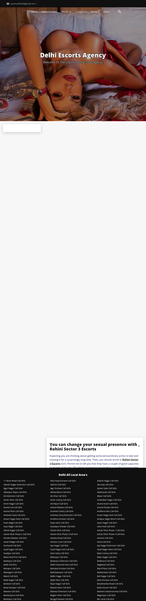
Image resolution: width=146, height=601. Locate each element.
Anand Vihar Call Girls (14, 511)
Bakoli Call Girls (11, 576)
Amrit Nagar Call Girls (14, 504)
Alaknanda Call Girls (106, 492)
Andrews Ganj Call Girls (14, 515)
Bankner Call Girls (12, 584)
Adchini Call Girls (58, 485)
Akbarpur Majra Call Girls (15, 492)
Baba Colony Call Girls (107, 553)
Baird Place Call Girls (106, 568)
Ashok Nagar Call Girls (14, 530)
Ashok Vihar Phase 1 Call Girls (111, 530)
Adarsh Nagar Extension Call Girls (19, 485)
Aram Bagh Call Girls (13, 523)
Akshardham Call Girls (60, 492)
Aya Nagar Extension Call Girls (111, 545)
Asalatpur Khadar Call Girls (62, 526)
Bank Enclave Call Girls (107, 580)
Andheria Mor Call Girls (107, 511)
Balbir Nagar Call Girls (60, 576)
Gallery (95, 11)
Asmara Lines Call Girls (60, 542)
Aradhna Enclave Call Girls (62, 519)
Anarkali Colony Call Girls (61, 511)
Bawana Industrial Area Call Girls (112, 591)
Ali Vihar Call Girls (58, 496)
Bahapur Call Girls (12, 568)
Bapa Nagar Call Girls (60, 584)
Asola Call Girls (104, 542)
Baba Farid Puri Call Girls (15, 557)
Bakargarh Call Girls (13, 572)
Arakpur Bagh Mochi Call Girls (111, 519)
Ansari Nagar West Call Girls (16, 519)
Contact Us (81, 11)
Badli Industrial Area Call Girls (64, 565)
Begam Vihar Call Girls (60, 595)
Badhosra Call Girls (106, 561)
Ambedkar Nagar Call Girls (109, 500)
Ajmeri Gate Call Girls (107, 488)
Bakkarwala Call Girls (106, 572)
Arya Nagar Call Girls (13, 526)
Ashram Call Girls (105, 538)
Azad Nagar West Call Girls (109, 549)
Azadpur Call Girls (12, 553)
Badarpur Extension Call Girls (63, 561)
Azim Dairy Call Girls (59, 553)
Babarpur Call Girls (59, 557)
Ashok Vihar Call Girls (60, 530)
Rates (106, 11)
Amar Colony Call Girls (60, 500)
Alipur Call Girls (104, 496)
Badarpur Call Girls (12, 561)
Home (34, 11)
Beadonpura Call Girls (14, 595)
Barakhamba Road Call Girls (110, 584)
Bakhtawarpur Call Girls (61, 572)
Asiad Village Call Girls (14, 542)
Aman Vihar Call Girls (13, 500)
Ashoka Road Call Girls (60, 538)
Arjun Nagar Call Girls (107, 523)
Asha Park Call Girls (106, 526)
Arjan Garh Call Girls (59, 523)
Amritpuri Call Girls (59, 504)
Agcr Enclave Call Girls (60, 488)
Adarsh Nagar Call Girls (107, 481)
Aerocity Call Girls (105, 485)
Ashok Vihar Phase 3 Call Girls (64, 534)
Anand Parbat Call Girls (107, 507)
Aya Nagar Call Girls (59, 545)
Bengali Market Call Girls (61, 599)
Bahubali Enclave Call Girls (62, 568)
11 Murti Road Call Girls (14, 481)
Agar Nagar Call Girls (13, 488)
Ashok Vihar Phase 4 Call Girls (111, 534)
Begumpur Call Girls (106, 595)
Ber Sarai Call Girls (105, 599)
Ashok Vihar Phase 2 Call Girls (17, 534)
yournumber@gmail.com (20, 3)
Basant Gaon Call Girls (60, 587)
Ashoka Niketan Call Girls (15, 538)
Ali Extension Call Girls (14, 496)
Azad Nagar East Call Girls (62, 549)
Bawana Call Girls (12, 591)
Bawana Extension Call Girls (63, 591)
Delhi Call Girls (49, 11)
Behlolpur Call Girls (12, 599)
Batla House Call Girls (107, 587)
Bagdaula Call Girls (105, 565)
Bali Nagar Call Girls (106, 576)
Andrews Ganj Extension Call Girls (66, 515)
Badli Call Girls (10, 565)
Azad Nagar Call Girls (13, 549)
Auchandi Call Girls (12, 545)
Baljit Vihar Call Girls (59, 580)
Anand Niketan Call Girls (61, 507)
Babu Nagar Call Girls (107, 557)
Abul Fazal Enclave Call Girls (63, 481)
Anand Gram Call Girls (107, 504)
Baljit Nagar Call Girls (13, 580)
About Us (66, 11)
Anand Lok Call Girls (13, 507)
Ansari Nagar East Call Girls (109, 515)
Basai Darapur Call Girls (14, 587)
